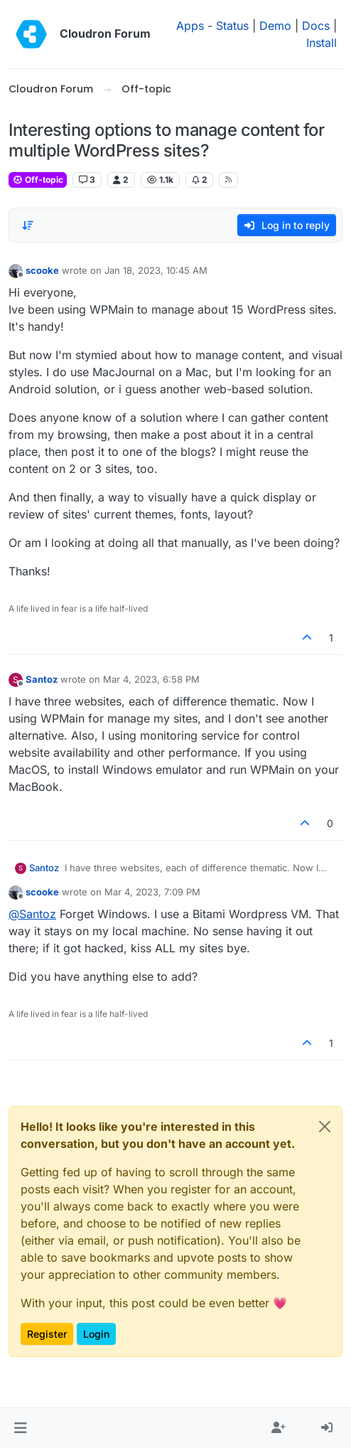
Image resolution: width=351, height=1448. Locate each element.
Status (232, 25)
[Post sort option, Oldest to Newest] (27, 225)
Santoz (42, 679)
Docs (316, 25)
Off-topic (37, 179)
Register (47, 1334)
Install (321, 43)
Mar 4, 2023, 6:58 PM (151, 679)
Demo (275, 25)
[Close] (325, 1126)
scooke (42, 270)
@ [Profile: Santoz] (32, 914)
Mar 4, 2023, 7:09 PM (152, 892)
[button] (20, 1428)
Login (96, 1334)
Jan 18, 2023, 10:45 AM (155, 270)
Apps (190, 25)
